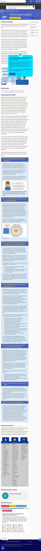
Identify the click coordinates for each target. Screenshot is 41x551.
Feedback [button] (40, 540)
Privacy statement (4, 545)
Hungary (10, 527)
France (16, 526)
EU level (5, 526)
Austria (5, 524)
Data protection (10, 545)
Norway (17, 529)
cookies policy (28, 69)
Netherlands (11, 529)
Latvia (9, 528)
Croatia (21, 524)
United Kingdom (22, 531)
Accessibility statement (7, 544)
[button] (4, 16)
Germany (21, 526)
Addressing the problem (34, 27)
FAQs (2, 544)
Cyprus (5, 525)
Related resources (34, 35)
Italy (4, 528)
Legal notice (16, 545)
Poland (22, 529)
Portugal (5, 530)
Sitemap (20, 545)
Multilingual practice (15, 544)
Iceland (16, 527)
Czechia (10, 525)
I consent (12, 74)
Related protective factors (34, 33)
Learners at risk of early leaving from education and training (13, 90)
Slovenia (22, 530)
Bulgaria (16, 524)
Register (39, 1)
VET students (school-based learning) (9, 92)
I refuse (18, 73)
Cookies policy (29, 544)
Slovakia (16, 530)
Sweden (10, 531)
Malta (5, 529)
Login (37, 1)
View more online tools (31, 1)
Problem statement (34, 22)
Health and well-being (15, 493)
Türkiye (15, 531)
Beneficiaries (33, 24)
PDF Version (36, 18)
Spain (5, 531)
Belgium (10, 524)
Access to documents (23, 544)
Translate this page (12, 8)
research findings (9, 295)
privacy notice (18, 70)
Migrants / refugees (20, 92)
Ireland (21, 527)
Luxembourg (21, 528)
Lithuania (14, 528)
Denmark (15, 525)
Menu (34, 1)
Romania (11, 530)
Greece (5, 527)
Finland (10, 526)
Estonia (21, 525)
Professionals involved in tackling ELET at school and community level (13, 514)
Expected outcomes (34, 30)
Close (33, 7)
